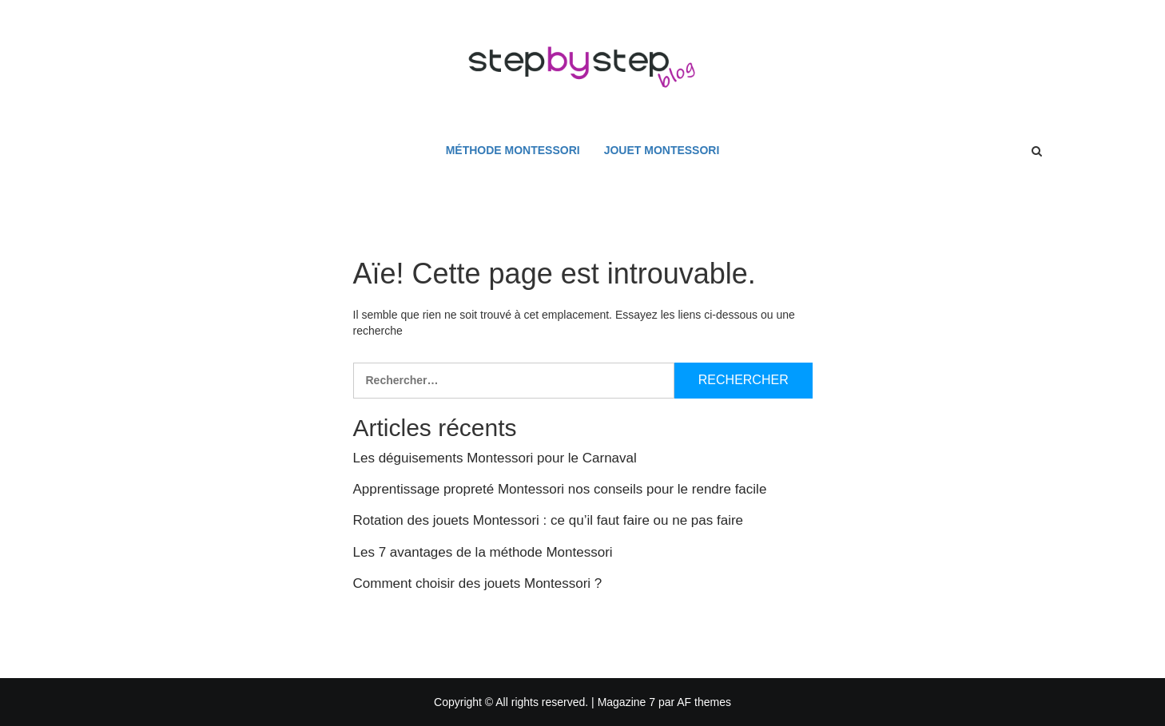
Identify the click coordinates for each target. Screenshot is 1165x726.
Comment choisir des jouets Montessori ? (477, 583)
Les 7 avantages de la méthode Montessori (483, 552)
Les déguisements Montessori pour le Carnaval (495, 458)
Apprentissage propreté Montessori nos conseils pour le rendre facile (560, 489)
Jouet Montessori (662, 150)
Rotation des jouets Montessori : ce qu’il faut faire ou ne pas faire (548, 520)
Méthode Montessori (513, 150)
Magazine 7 (626, 702)
